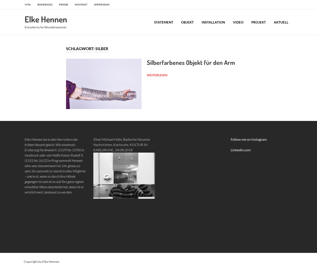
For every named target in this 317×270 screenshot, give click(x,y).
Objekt (187, 22)
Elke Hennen (46, 19)
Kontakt (81, 4)
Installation (213, 22)
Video (238, 22)
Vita (28, 4)
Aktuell (281, 22)
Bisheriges (44, 4)
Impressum (101, 4)
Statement (163, 22)
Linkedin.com (241, 150)
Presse (63, 4)
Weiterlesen (157, 75)
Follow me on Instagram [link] (249, 139)
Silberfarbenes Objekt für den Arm (191, 62)
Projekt (258, 22)
